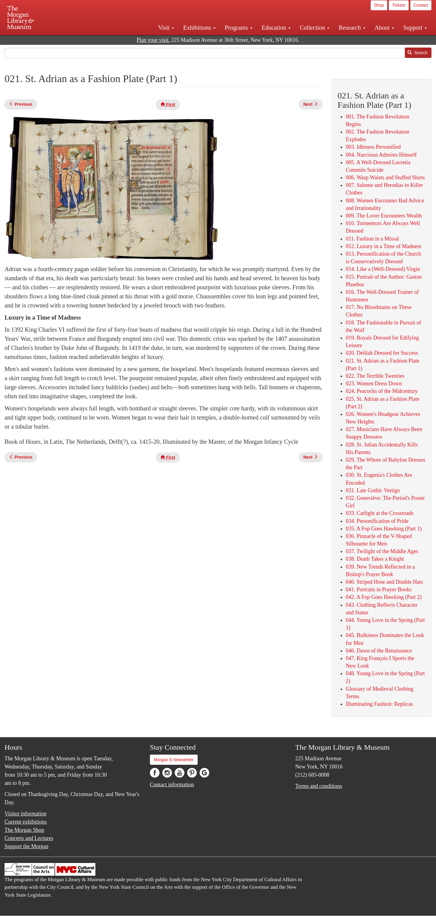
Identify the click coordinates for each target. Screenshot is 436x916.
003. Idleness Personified (373, 147)
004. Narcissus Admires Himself (381, 155)
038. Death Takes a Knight (375, 559)
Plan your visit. (153, 40)
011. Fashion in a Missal (372, 239)
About (384, 27)
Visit (166, 27)
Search (418, 52)
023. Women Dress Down (374, 383)
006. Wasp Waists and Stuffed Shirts (385, 177)
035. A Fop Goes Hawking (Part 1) (384, 529)
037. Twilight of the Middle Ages (382, 551)
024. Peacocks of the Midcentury (382, 391)
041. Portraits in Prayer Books (379, 589)
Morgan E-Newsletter (174, 759)
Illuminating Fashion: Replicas (379, 704)
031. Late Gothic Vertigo (373, 490)
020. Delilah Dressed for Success (382, 353)
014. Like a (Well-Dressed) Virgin (383, 269)
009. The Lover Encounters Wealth (384, 216)
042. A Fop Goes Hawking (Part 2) (384, 597)
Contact (421, 5)
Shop (379, 5)
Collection (314, 27)
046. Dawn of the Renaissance (379, 651)
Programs (239, 27)
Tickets (398, 5)
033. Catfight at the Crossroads (379, 513)
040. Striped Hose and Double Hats (384, 582)
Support (415, 27)
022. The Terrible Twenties (375, 376)
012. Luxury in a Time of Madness (383, 246)
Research (352, 27)
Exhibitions (199, 27)
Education (276, 27)
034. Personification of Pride (377, 521)
